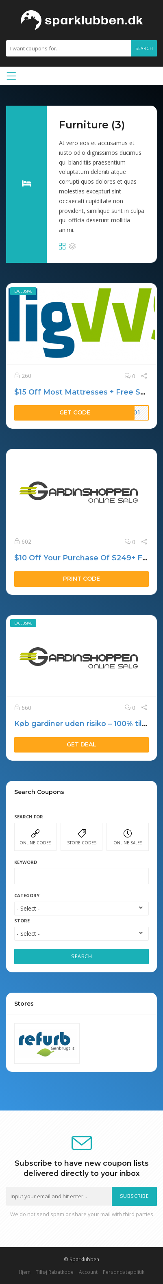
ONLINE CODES (35, 837)
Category (26, 895)
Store (22, 920)
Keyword (25, 862)
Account (88, 1272)
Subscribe (134, 1196)
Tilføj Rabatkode (55, 1272)
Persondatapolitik (123, 1272)
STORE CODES (81, 837)
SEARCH (81, 956)
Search (144, 48)
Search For (28, 816)
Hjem (24, 1272)
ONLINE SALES (127, 837)
